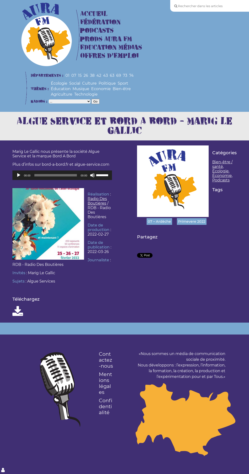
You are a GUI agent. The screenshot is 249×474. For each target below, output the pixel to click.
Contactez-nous (106, 360)
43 (105, 75)
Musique (81, 89)
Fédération (100, 22)
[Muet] (92, 175)
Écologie (59, 83)
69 (118, 75)
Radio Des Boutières (97, 201)
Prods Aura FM (106, 39)
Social (74, 83)
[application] (62, 175)
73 (125, 75)
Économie (222, 175)
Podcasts (97, 30)
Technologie (86, 94)
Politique (107, 83)
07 (73, 75)
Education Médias (111, 47)
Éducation (61, 89)
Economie (101, 89)
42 (98, 75)
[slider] (55, 175)
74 (131, 75)
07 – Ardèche (159, 221)
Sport (123, 83)
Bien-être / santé (222, 164)
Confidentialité (105, 406)
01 (67, 75)
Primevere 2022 (191, 221)
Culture (89, 83)
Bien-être (122, 89)
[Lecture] (18, 175)
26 (86, 75)
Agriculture (61, 94)
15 (80, 75)
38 (92, 75)
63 (112, 75)
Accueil (93, 14)
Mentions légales (105, 383)
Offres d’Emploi (109, 56)
